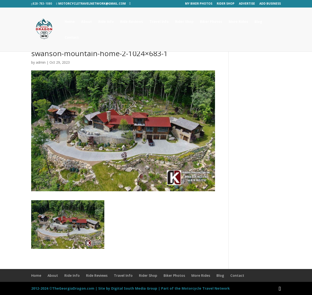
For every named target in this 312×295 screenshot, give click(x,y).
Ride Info (106, 22)
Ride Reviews (131, 22)
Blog (258, 22)
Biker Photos (211, 22)
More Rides (238, 22)
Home (70, 22)
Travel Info (159, 22)
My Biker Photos (198, 4)
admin (41, 62)
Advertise (247, 4)
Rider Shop (225, 4)
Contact (72, 38)
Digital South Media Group (134, 288)
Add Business (270, 4)
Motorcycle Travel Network (206, 288)
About (86, 22)
